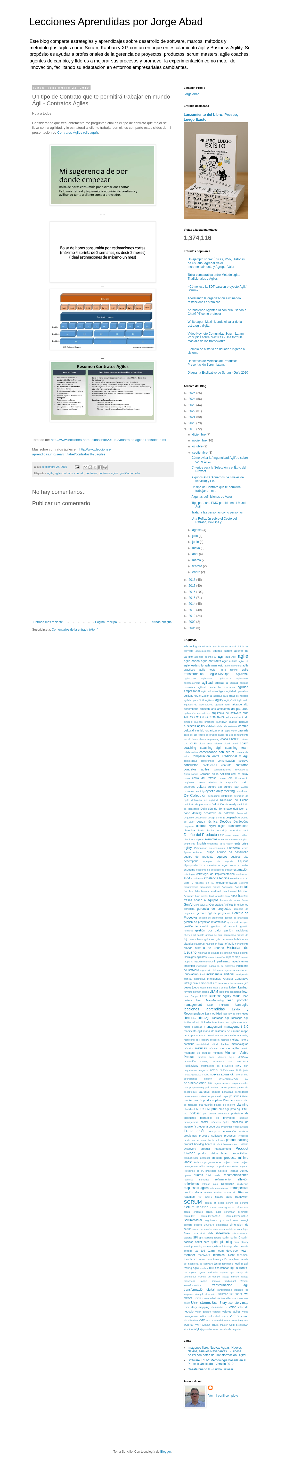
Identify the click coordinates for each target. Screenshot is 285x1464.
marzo (197, 560)
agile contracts (64, 473)
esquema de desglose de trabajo (214, 869)
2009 (192, 622)
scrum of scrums (238, 1207)
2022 (192, 411)
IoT (215, 983)
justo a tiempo (221, 987)
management (213, 1026)
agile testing (229, 669)
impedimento (222, 961)
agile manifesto (214, 665)
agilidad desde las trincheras (216, 687)
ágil (227, 656)
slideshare (222, 1233)
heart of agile (226, 943)
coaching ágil (210, 748)
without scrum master (215, 1324)
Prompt (211, 1166)
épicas (187, 852)
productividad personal (197, 1157)
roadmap (189, 1196)
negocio (203, 1070)
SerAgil (244, 1220)
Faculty (239, 887)
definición (227, 795)
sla (196, 1233)
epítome (197, 852)
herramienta (241, 943)
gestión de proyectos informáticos (205, 921)
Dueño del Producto (200, 835)
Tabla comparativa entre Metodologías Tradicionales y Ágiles (214, 276)
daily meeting (225, 791)
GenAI (188, 904)
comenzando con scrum (216, 752)
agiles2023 (242, 678)
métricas (213, 1048)
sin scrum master (202, 1229)
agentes (198, 656)
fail (246, 887)
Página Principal (106, 622)
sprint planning (221, 1242)
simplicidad (222, 1224)
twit (246, 1294)
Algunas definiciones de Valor (211, 496)
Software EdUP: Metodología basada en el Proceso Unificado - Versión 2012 (217, 1362)
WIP (197, 1324)
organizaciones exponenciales (231, 1083)
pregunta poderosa (208, 1126)
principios (214, 1131)
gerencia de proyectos (214, 909)
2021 (192, 417)
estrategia (189, 874)
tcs (196, 1250)
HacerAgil (199, 943)
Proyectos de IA (194, 1170)
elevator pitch (240, 839)
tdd (203, 1250)
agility (219, 700)
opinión (208, 1078)
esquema (189, 869)
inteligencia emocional (198, 983)
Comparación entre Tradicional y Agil (219, 756)
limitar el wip (192, 1022)
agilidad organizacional (198, 695)
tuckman (223, 1294)
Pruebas (233, 1170)
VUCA (209, 1320)
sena (235, 1220)
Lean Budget (191, 996)
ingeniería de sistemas (222, 965)
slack (203, 1233)
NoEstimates (227, 1070)
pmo (214, 1109)
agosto (197, 530)
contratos (91, 473)
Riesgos (243, 1192)
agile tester (207, 669)
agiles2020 (207, 678)
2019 (192, 429)
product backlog (237, 1140)
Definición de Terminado (216, 808)
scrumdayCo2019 (210, 1215)
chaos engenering (209, 739)
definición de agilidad (204, 800)
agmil (228, 704)
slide (210, 1233)
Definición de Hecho (234, 799)
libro (187, 1018)
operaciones (190, 1078)
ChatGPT (235, 739)
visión (244, 1316)
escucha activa (239, 865)
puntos (244, 1170)
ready (217, 1175)
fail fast (189, 891)
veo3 (225, 1316)
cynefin (210, 791)
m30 (245, 1022)
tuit (231, 1294)
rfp (234, 1192)
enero (196, 572)
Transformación (192, 1285)
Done (232, 830)
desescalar (201, 817)
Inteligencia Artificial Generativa (227, 978)
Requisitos (227, 1183)
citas (193, 743)
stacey (244, 1242)
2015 (192, 598)
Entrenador (200, 848)
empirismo (189, 843)
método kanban (220, 1044)
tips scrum (237, 1268)
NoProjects (242, 1070)
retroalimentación (219, 1188)
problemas (190, 1135)
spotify (217, 1237)
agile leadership (194, 665)
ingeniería (201, 965)
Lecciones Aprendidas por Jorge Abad (116, 21)
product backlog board (198, 1144)
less (225, 1013)
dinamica (189, 830)
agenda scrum (222, 650)
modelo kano (206, 1057)
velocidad (214, 1316)
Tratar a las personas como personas (216, 512)
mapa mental (206, 1035)
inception (189, 965)
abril (195, 554)
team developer (228, 1250)
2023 (192, 405)
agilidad (207, 683)
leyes (245, 1013)
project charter (231, 1162)
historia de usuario (209, 948)
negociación (190, 1070)
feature (205, 891)
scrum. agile (213, 1211)
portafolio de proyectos (217, 1117)
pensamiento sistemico (197, 1096)
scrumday (189, 1215)
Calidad (210, 726)
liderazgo (204, 1018)
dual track (242, 830)
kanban (243, 987)
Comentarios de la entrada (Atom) (75, 629)
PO (186, 1113)
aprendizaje (203, 713)
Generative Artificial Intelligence (228, 904)
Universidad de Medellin (216, 1298)
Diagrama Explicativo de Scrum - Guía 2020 (218, 372)
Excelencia (197, 878)
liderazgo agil (220, 1017)
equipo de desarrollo (232, 852)
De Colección (195, 795)
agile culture (229, 661)
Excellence (236, 878)
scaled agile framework (231, 1196)
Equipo (209, 852)
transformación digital (199, 1289)
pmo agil (223, 1109)
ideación (220, 957)
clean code (206, 743)
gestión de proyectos (236, 917)
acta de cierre (219, 646)
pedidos (215, 1091)
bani (240, 717)
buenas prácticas (204, 721)
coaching (190, 748)
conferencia (210, 765)
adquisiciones (203, 650)
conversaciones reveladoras (231, 769)
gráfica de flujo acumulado (220, 935)
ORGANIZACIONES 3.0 (198, 1083)
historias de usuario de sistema (215, 952)
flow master (201, 896)
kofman (197, 991)
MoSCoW (243, 1057)
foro (227, 896)
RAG (208, 1175)
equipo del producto (198, 856)
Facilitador (227, 887)
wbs (246, 1320)
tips (211, 1268)
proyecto (243, 1166)
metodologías (240, 1043)
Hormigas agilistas (195, 957)
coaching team (236, 748)
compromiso (207, 760)
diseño (200, 830)
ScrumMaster (193, 1220)
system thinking (222, 1246)
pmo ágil (235, 1109)
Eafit (221, 834)
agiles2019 (190, 678)
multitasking (191, 1065)
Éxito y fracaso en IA (199, 882)
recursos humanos (196, 1179)
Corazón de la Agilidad (215, 773)
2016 (192, 592)
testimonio (227, 1263)
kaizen (233, 987)
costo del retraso (204, 777)
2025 (192, 393)
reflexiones (191, 1184)
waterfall (218, 1320)
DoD (218, 830)
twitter (188, 1298)
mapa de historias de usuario (221, 1031)
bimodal (188, 721)
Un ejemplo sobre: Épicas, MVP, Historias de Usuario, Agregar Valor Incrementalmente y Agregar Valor (216, 263)
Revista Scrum (222, 1192)
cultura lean (231, 786)
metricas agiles (230, 1048)
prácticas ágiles (220, 1122)
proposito (221, 1166)
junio (196, 542)
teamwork (204, 1255)
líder (193, 1018)
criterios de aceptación (222, 782)
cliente (218, 743)
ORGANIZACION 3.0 (233, 1078)
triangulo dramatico (205, 1294)
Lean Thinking (218, 1004)
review (208, 1192)
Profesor (198, 1162)
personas (235, 1096)
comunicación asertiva (233, 760)
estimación (240, 869)
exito (245, 878)
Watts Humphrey (233, 1320)
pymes (187, 1175)
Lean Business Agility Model (220, 996)
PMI (208, 1109)
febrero (197, 566)
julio (195, 536)
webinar (189, 1324)
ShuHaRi (209, 1224)
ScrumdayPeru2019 (237, 1215)
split (201, 1237)
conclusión (191, 765)
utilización (217, 1307)
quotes (198, 1175)
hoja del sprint (240, 952)
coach (244, 743)
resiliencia (242, 1184)
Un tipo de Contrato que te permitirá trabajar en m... (216, 489)
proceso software (210, 1135)
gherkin (188, 935)
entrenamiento (217, 848)
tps (232, 1272)
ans (213, 708)
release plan (210, 1184)
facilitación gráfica (210, 887)
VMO (202, 1320)
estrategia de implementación (215, 873)
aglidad (219, 704)
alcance (237, 704)
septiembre (200, 452)
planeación (206, 1104)
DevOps (225, 821)
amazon (205, 708)
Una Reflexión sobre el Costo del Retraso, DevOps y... (214, 520)
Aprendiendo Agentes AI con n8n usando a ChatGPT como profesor (217, 312)
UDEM (197, 1298)
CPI (231, 778)
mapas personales (225, 1035)
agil (220, 656)
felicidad (243, 891)
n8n (246, 1065)
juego (195, 987)
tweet (238, 1294)
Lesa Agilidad (213, 1013)
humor (211, 957)
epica (245, 848)
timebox (204, 1268)
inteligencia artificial (220, 974)
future (245, 900)
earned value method (236, 835)
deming (196, 813)
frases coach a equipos (201, 900)
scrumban (229, 1211)
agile (50, 473)
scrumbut (243, 1211)
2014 (192, 604)
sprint (226, 1237)
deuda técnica (207, 821)
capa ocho (231, 730)
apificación (190, 713)
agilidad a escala (226, 682)
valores (217, 1311)
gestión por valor (130, 473)
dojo (224, 830)
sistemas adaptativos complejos (230, 1229)
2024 (192, 399)
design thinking (216, 817)
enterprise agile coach (220, 843)
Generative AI (200, 904)
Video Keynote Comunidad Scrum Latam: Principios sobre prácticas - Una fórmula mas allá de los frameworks (216, 337)
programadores (212, 1162)
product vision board (213, 1153)
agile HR (243, 661)
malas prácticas (193, 1026)
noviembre (199, 440)
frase (234, 895)
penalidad (227, 1091)
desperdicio (233, 817)
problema (243, 1131)
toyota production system (213, 1272)
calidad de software (226, 726)
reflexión (242, 1179)
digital (212, 825)
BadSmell (223, 717)
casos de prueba (207, 734)
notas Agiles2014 (193, 1074)
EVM (187, 878)
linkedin (206, 1022)
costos (222, 778)
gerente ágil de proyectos (214, 913)
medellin (214, 1039)
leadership (235, 991)
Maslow (205, 1039)
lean (245, 991)
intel (202, 974)
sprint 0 (235, 1237)
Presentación (195, 1131)
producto (216, 1157)
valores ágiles (231, 1311)
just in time (206, 987)
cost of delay (239, 773)
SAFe (208, 1196)
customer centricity (194, 791)
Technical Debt (224, 1255)
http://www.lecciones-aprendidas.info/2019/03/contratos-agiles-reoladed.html (108, 440)
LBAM (214, 991)
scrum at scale (214, 1202)
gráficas (209, 939)
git (194, 935)
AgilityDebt (230, 700)
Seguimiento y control (217, 1220)
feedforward (230, 891)
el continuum (225, 839)
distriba (210, 830)
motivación (190, 1061)
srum (236, 1242)
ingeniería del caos (211, 970)
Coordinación (191, 774)
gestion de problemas (211, 917)
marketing (242, 1035)
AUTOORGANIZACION (200, 717)
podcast (195, 1113)
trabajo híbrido (230, 1276)
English (201, 843)
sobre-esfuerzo (240, 1233)
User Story (219, 1303)
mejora (234, 1039)
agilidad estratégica (213, 691)
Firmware (189, 896)
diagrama (189, 826)
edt (193, 839)
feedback (216, 891)
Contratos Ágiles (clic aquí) (77, 132)
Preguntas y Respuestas (234, 1126)
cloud (227, 743)
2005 (192, 628)
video (234, 1316)
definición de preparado (197, 804)
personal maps (219, 1096)
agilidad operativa (237, 691)
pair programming (194, 1087)
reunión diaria (193, 1192)
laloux (205, 991)
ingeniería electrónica (236, 970)
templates (234, 1259)
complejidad (190, 760)
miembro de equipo (197, 1052)
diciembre (199, 434)
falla (197, 891)
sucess (207, 1246)
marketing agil (192, 1039)
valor (232, 1307)
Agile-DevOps (219, 674)
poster (204, 1121)
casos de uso (225, 734)
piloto (218, 1100)
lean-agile (241, 1005)
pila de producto (203, 1100)
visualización (191, 1320)
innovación (191, 974)
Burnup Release (238, 721)
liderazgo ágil (239, 1017)
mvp (238, 1065)
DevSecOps (240, 821)
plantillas (188, 1109)
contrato (79, 473)
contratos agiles (108, 473)
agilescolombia (192, 682)
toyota (192, 1272)
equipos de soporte (218, 861)
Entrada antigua (161, 622)
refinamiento (223, 1179)
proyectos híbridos (216, 1170)
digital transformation (233, 826)
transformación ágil (230, 1285)
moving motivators (212, 1061)
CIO (186, 743)
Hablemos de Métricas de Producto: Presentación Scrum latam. (212, 362)
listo (214, 1022)
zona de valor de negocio (226, 1329)
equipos (221, 856)
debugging (213, 795)
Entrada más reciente (48, 622)
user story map (238, 1303)
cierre (245, 739)
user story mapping (196, 1307)
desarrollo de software (219, 813)
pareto (232, 1087)
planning (242, 1104)
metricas (201, 1048)
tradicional (230, 1281)
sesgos (198, 1224)
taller (236, 1246)
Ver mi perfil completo (223, 1395)
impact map (232, 957)
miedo (244, 1048)
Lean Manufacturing (210, 1000)
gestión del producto (224, 926)
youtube (207, 1329)
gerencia (189, 908)
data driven (242, 791)
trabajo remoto (210, 1281)
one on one (241, 1074)
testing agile (191, 1267)
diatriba (201, 826)
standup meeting (193, 1246)
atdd (245, 712)
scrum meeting (218, 1207)
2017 (192, 586)
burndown (221, 721)
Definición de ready (223, 804)
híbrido (188, 948)
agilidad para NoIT (194, 700)
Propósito (232, 1166)
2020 (192, 423)
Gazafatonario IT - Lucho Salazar (210, 1369)
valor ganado (203, 1311)
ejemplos (211, 839)
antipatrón (223, 708)
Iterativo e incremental (230, 983)
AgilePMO (242, 673)
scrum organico (193, 1211)
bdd (246, 717)
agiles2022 (225, 678)
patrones (204, 1091)
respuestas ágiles (196, 1188)
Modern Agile (226, 1057)
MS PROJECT (238, 1061)
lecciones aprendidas (204, 1009)
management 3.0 (236, 1026)
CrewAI (201, 782)
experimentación (226, 882)
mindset (218, 1052)
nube (206, 1074)
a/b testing (190, 646)
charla (224, 739)
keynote (188, 991)
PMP (245, 1109)
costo (187, 778)
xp (201, 1329)
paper (223, 1087)
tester (217, 1263)
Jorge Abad (192, 94)
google (200, 935)
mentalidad (203, 1044)
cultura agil (215, 786)
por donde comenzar (216, 1113)
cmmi (235, 743)
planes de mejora (224, 1104)
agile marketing (232, 665)
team (211, 1250)
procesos (230, 1135)
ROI (200, 1196)
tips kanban (222, 1267)
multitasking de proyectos (217, 1065)
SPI (195, 1237)
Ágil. (233, 656)
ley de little (235, 1013)
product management (216, 1148)
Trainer (244, 1281)
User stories (201, 1302)
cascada (243, 730)
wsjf (196, 1329)
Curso (244, 786)
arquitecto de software (226, 712)
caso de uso (191, 734)
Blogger (165, 1451)
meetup (225, 1039)
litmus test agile (227, 1022)
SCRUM (193, 1202)
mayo (196, 548)
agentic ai (210, 656)
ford (211, 896)
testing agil (241, 1263)
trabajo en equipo (209, 1276)
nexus (214, 1070)
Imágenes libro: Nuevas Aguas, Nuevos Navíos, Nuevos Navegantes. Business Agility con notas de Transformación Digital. (217, 1351)
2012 (192, 616)
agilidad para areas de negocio (230, 695)
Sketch (188, 1233)
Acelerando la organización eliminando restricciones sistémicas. (214, 300)
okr (232, 1074)
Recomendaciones (235, 1175)
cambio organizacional (209, 730)
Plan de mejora (232, 1100)
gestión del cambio (196, 926)
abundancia (204, 646)
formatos (219, 896)
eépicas (200, 839)
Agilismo (209, 700)
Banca (233, 717)
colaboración (191, 752)
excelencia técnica (216, 878)
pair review (212, 1087)
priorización (229, 1131)
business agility (194, 726)
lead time (224, 991)
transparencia (224, 1289)
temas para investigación (213, 1259)
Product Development (225, 1144)
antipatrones (239, 709)
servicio (188, 1224)
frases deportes (230, 900)
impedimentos (239, 961)
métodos (188, 1048)
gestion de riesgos (237, 922)
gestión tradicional (236, 930)
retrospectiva (239, 1188)
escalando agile (217, 865)
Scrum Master (196, 1207)
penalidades (241, 1091)
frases (243, 896)
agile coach (192, 661)
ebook (187, 839)
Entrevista (233, 847)
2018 (192, 580)
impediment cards (204, 961)
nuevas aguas (219, 1074)
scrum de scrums (237, 1202)
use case (237, 1298)
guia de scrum (224, 939)
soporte (188, 1237)
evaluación (242, 874)
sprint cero (202, 1241)
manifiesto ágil (193, 1031)
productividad (240, 1153)
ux (226, 1307)
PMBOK (199, 1109)
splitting (209, 1237)
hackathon (211, 943)
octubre (197, 446)
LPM (239, 1022)
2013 (192, 610)
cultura (201, 787)
